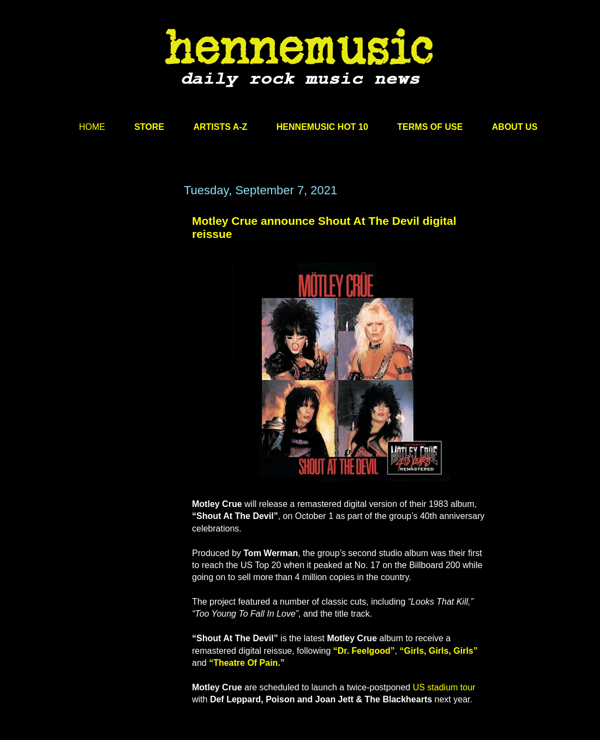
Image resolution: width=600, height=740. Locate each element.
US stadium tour (444, 687)
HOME (92, 127)
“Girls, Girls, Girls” (439, 650)
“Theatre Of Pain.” (247, 662)
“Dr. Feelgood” (364, 650)
